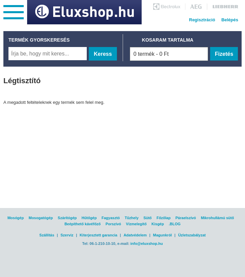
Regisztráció (202, 19)
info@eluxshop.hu (146, 243)
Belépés (229, 19)
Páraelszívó (186, 218)
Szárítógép (67, 218)
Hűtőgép (89, 218)
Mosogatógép (40, 218)
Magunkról (162, 235)
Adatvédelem (135, 235)
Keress (103, 54)
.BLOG (175, 224)
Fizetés (224, 54)
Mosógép (15, 218)
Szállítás (46, 235)
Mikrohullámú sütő (217, 218)
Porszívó (113, 224)
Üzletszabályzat (192, 235)
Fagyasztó (111, 218)
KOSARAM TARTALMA (167, 40)
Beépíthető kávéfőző (82, 224)
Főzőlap (164, 218)
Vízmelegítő (136, 224)
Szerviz (67, 235)
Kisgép (157, 224)
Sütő (147, 218)
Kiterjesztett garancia (98, 235)
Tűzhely (132, 218)
